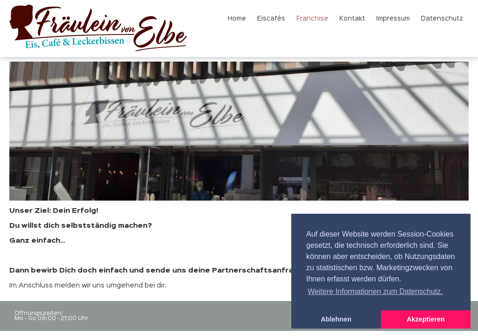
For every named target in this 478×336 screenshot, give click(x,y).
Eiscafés (271, 18)
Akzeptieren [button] (426, 319)
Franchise (312, 18)
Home (237, 18)
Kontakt (352, 18)
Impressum (393, 18)
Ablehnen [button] (336, 319)
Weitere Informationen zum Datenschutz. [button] (375, 291)
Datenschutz (442, 18)
